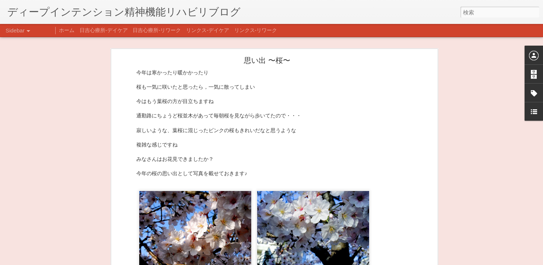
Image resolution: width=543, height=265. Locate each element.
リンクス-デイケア (207, 30)
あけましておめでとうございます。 (53, 243)
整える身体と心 (33, 210)
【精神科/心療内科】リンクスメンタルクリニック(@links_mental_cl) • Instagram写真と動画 (213, 205)
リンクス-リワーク (255, 30)
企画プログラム (33, 194)
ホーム (66, 30)
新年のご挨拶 (31, 227)
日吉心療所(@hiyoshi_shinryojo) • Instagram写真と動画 (168, 220)
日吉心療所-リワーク (157, 30)
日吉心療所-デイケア (104, 30)
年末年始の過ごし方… (40, 260)
